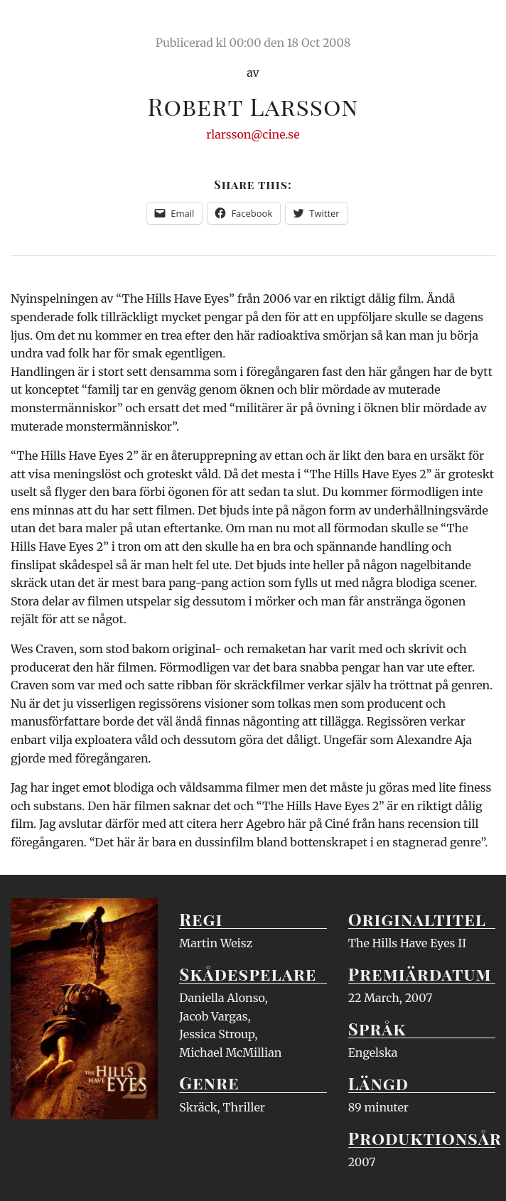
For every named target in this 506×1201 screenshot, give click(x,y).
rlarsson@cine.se (252, 134)
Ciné (44, 25)
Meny (477, 25)
